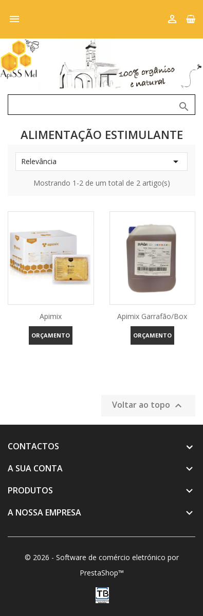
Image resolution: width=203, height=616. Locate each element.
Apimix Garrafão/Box (152, 316)
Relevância (101, 161)
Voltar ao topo (148, 405)
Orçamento (50, 335)
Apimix (51, 316)
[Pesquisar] (101, 104)
